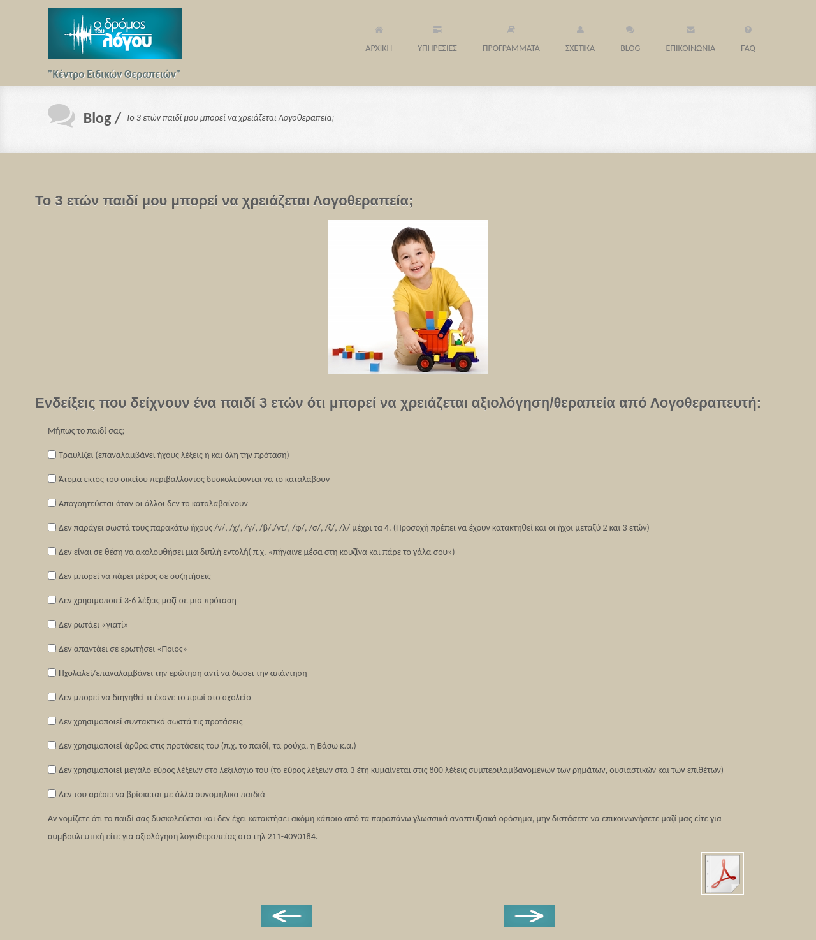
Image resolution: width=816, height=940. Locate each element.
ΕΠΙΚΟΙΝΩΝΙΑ (690, 36)
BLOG (630, 36)
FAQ (748, 36)
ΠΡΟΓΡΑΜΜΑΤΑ (511, 36)
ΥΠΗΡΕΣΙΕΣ (437, 36)
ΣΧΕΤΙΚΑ (580, 36)
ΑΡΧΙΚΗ (378, 36)
